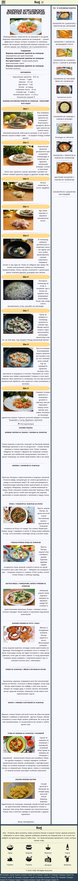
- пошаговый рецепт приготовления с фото (25, 61)
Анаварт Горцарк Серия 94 (62, 874)
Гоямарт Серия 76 (51, 879)
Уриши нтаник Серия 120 (25, 874)
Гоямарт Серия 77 (15, 879)
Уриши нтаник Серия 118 (33, 879)
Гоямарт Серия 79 (43, 874)
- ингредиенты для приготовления (25, 54)
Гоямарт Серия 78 (7, 877)
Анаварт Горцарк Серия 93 (26, 877)
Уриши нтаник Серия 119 (48, 877)
